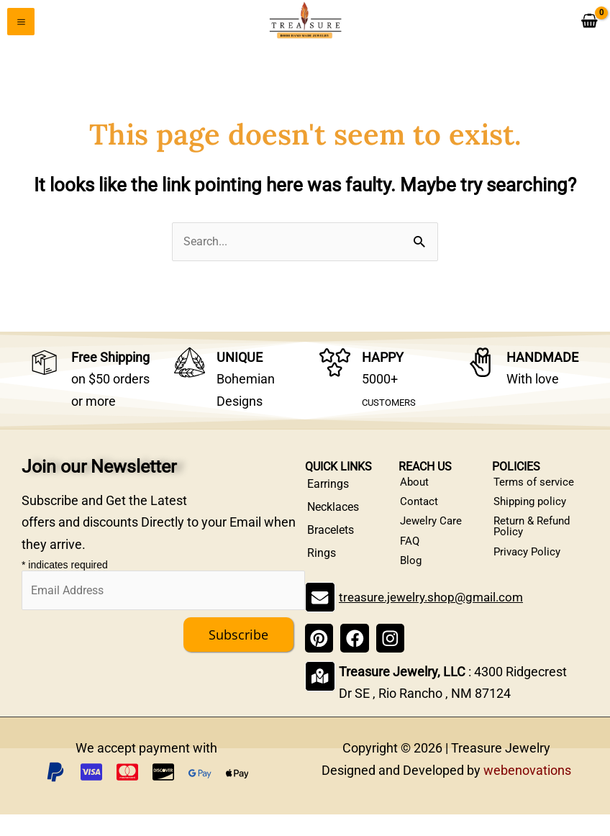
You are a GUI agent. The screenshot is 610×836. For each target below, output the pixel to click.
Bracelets (330, 535)
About (416, 489)
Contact (420, 512)
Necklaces (333, 512)
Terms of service (536, 489)
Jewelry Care (433, 535)
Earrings (328, 489)
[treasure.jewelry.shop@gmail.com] (319, 619)
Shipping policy (533, 512)
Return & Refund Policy (535, 540)
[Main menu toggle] (21, 23)
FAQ (411, 558)
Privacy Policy (529, 569)
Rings (321, 558)
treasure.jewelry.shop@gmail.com (435, 619)
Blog (412, 581)
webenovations (527, 791)
